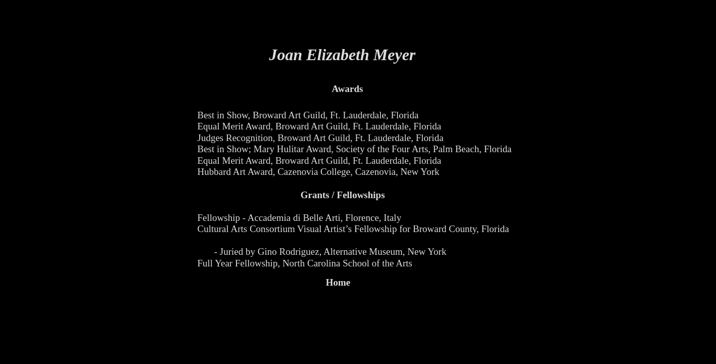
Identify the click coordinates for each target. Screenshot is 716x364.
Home (338, 282)
